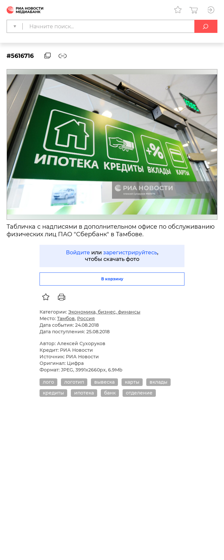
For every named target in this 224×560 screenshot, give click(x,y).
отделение (139, 393)
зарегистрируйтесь (130, 252)
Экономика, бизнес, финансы (104, 312)
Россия (86, 318)
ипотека (84, 393)
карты (132, 382)
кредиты (53, 393)
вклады (158, 382)
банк (110, 393)
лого (48, 382)
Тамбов (66, 318)
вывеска (104, 382)
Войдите (78, 252)
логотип (74, 382)
